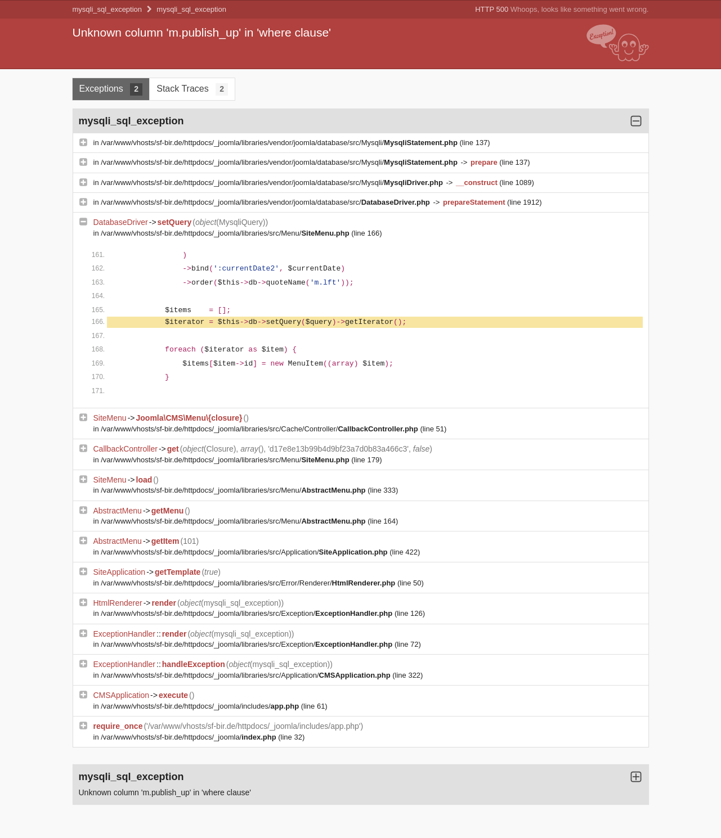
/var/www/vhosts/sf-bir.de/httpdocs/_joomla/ (189, 737)
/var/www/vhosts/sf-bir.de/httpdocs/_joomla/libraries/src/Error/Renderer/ (249, 583)
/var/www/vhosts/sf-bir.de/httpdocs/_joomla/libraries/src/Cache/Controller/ (260, 429)
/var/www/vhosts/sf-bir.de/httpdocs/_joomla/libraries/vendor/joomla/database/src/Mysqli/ (280, 142)
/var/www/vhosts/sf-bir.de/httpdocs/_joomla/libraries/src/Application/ (245, 552)
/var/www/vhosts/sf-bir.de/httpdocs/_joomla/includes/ (201, 706)
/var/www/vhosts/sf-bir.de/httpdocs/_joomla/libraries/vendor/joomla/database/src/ (266, 202)
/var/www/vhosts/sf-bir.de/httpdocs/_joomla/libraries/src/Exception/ (248, 613)
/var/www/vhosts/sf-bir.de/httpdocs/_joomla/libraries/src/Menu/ (226, 233)
